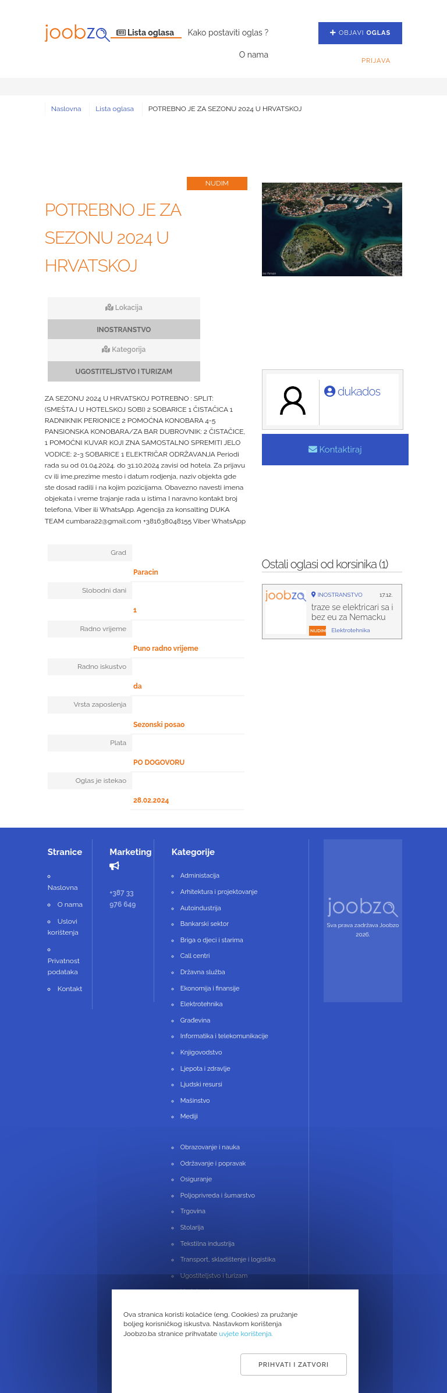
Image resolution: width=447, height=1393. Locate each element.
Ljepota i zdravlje (205, 1069)
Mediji (189, 1116)
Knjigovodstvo (201, 1052)
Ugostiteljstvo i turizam (214, 1276)
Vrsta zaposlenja (99, 704)
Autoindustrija (200, 908)
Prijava (376, 61)
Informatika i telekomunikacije (224, 1036)
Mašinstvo (195, 1101)
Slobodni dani (104, 590)
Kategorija (124, 349)
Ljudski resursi (201, 1084)
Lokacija (124, 308)
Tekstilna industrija (207, 1244)
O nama (253, 54)
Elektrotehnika (201, 1004)
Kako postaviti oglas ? (227, 32)
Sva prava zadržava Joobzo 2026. (363, 930)
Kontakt (70, 989)
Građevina (195, 1020)
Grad (118, 552)
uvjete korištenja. (246, 1334)
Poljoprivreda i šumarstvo (217, 1195)
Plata (118, 743)
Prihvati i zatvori (293, 1365)
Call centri (195, 956)
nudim (317, 630)
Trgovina (192, 1211)
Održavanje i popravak (213, 1163)
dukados (352, 391)
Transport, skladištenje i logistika (227, 1259)
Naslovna (66, 109)
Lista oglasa (146, 32)
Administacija (199, 875)
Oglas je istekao (101, 780)
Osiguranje (196, 1179)
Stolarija (192, 1227)
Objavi (360, 33)
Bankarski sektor (204, 924)
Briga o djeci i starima (211, 940)
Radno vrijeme (103, 629)
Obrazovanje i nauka (210, 1147)
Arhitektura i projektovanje (219, 892)
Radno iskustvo (101, 666)
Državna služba (202, 972)
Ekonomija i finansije (210, 988)
